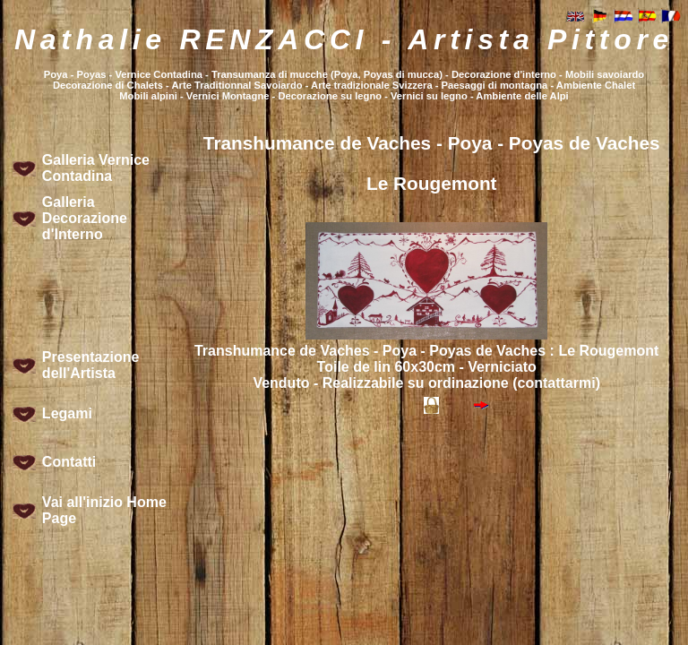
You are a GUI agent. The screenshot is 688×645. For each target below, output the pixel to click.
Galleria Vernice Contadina (96, 168)
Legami (67, 413)
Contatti (69, 461)
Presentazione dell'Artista (90, 365)
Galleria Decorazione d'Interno (84, 218)
